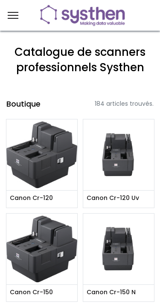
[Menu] (13, 15)
